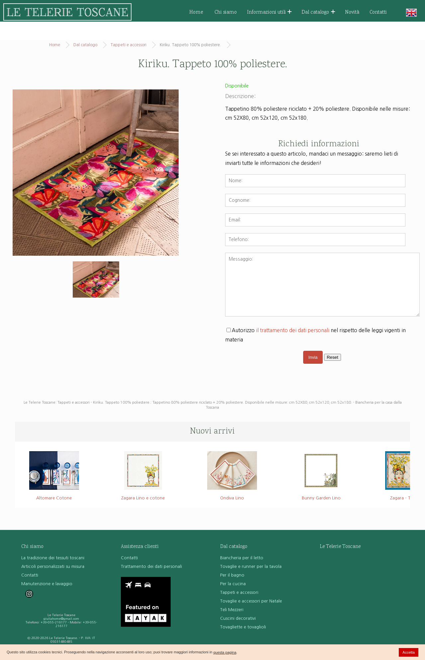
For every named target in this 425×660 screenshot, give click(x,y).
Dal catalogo (318, 12)
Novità (352, 12)
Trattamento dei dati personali (151, 566)
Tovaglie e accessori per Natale (251, 601)
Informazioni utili (269, 12)
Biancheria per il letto (241, 558)
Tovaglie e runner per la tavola (251, 566)
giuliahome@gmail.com (61, 618)
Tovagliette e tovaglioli (243, 627)
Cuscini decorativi (238, 618)
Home (196, 12)
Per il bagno (232, 575)
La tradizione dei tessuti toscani (52, 558)
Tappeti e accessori (128, 45)
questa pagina (224, 652)
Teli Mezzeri (231, 609)
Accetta (408, 652)
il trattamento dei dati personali (292, 330)
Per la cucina (233, 584)
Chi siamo (225, 12)
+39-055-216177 (54, 622)
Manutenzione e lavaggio (46, 584)
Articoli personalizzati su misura (52, 566)
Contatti (378, 12)
